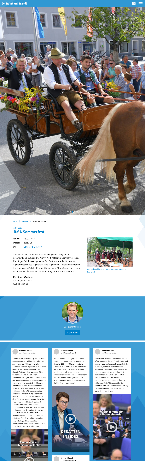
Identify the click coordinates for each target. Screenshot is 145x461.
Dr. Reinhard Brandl (72, 327)
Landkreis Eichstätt (33, 246)
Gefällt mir (72, 332)
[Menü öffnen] (140, 3)
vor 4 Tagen (105, 353)
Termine (25, 221)
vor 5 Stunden (23, 353)
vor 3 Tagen (64, 353)
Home (14, 221)
